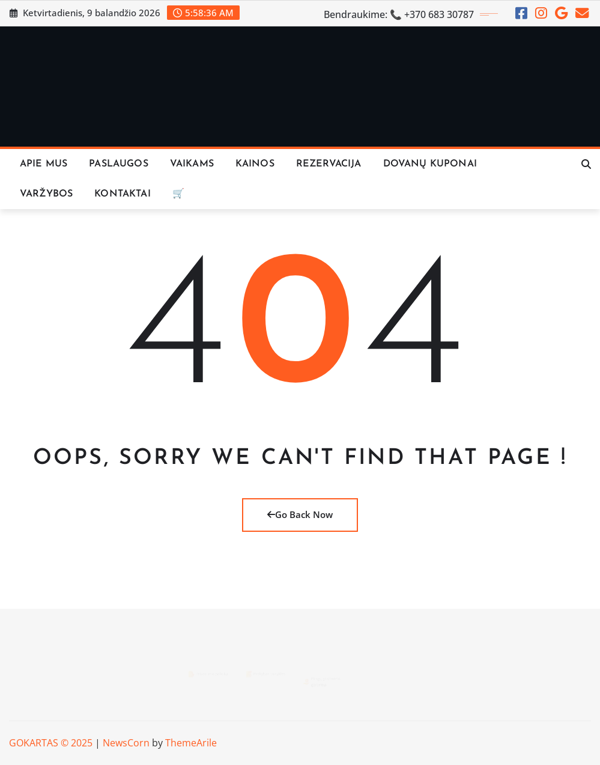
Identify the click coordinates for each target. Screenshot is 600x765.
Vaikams (192, 164)
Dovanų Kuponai (430, 164)
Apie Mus (43, 164)
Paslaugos (118, 164)
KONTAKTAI (122, 194)
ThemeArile (191, 742)
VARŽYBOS (46, 194)
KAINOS (254, 164)
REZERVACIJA (329, 164)
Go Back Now (300, 514)
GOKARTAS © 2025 (50, 742)
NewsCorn (126, 742)
